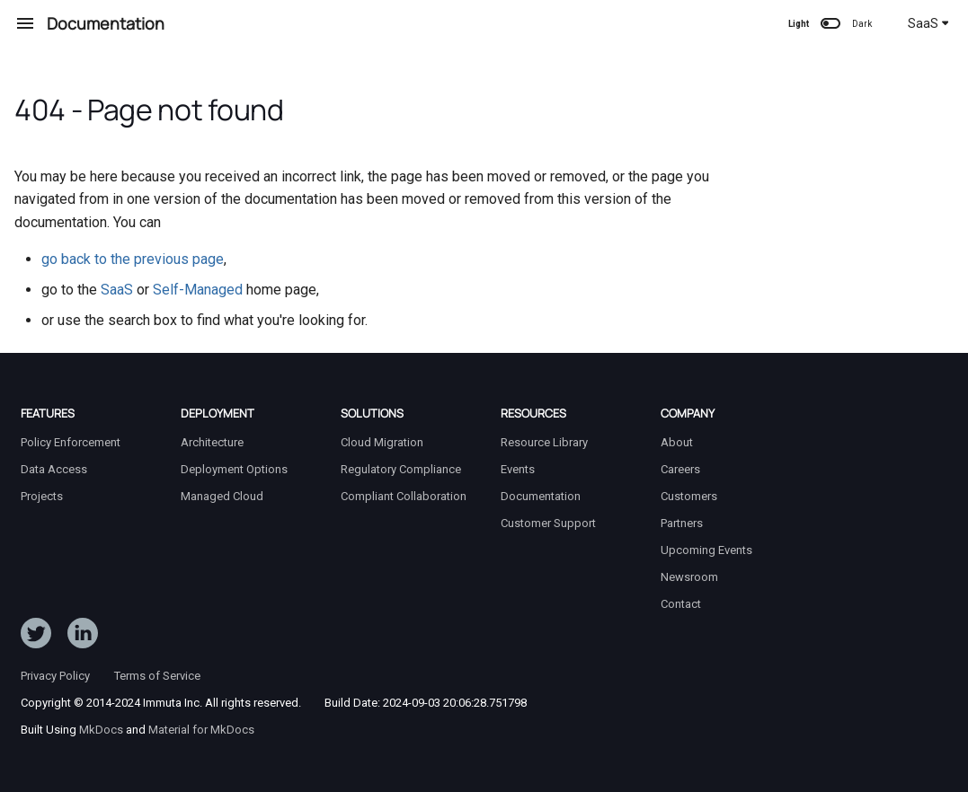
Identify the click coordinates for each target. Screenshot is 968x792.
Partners (682, 523)
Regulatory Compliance (401, 469)
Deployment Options (234, 469)
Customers (689, 496)
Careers (680, 469)
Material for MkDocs (201, 729)
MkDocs (101, 729)
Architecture (212, 442)
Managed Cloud (222, 496)
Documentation (541, 496)
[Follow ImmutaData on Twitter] (36, 637)
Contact (681, 604)
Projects (42, 496)
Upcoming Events (706, 550)
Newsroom (689, 577)
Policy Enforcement (70, 442)
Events (518, 469)
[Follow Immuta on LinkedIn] (82, 637)
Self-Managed (198, 289)
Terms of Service (157, 675)
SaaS (928, 23)
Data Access (54, 469)
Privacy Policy (55, 675)
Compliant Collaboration (403, 496)
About (677, 442)
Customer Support (548, 523)
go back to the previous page (132, 259)
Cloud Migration (382, 442)
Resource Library (544, 442)
